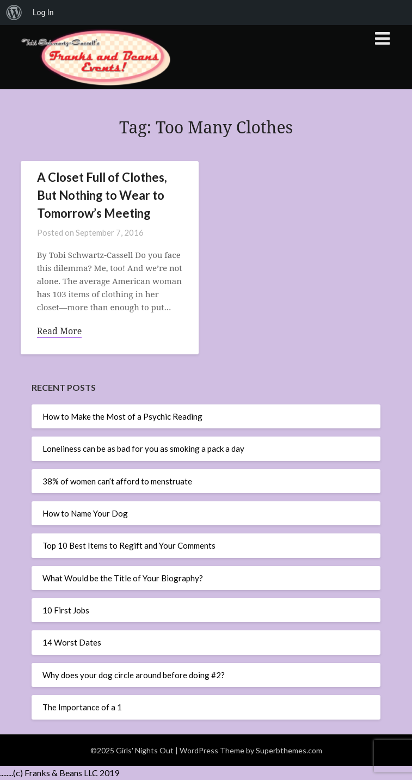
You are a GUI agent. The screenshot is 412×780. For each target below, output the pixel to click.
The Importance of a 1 (82, 707)
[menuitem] (14, 12)
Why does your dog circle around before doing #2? (133, 675)
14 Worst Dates (71, 642)
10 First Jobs (65, 610)
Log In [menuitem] (43, 12)
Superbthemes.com (289, 750)
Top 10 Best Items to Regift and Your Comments (129, 545)
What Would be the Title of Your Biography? (122, 578)
